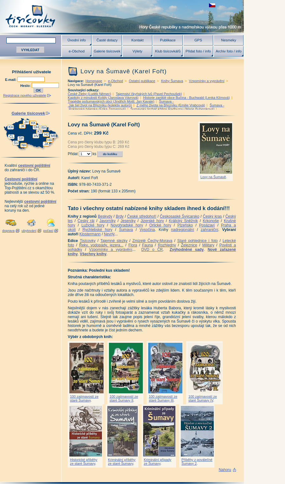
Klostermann (90, 234)
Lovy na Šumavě (213, 177)
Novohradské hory (127, 225)
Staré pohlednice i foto (197, 241)
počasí (48, 231)
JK (23, 126)
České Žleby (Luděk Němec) (89, 94)
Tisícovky (88, 241)
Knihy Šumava (172, 81)
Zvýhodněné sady (187, 249)
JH (26, 122)
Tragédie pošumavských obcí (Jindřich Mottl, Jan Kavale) (111, 101)
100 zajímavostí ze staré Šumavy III (163, 398)
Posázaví (207, 225)
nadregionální (182, 229)
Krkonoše (211, 221)
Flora (132, 245)
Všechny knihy (93, 254)
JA (46, 144)
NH (24, 145)
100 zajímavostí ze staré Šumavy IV (202, 398)
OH (36, 127)
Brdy (120, 216)
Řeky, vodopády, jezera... (101, 245)
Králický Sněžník (183, 221)
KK (33, 123)
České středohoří (141, 216)
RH (44, 128)
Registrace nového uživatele (24, 95)
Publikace (167, 40)
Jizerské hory (152, 221)
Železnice (189, 245)
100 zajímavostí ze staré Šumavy (84, 398)
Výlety (137, 51)
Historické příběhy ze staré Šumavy (83, 461)
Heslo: (26, 86)
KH (11, 127)
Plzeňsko (185, 225)
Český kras (212, 216)
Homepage (94, 81)
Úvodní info (76, 40)
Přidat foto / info (198, 51)
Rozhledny (167, 245)
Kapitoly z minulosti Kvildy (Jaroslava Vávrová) (103, 98)
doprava (8, 231)
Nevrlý (109, 234)
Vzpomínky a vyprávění (207, 81)
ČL (12, 136)
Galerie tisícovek (107, 51)
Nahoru (225, 470)
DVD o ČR (152, 249)
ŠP (21, 138)
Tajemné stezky (113, 241)
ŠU (16, 143)
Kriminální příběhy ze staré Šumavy (122, 461)
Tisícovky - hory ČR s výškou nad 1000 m (122, 16)
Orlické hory (160, 225)
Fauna (147, 245)
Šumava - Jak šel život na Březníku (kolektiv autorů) (121, 103)
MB (53, 136)
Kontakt (137, 40)
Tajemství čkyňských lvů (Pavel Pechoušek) (149, 94)
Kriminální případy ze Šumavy (157, 461)
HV (36, 136)
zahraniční (209, 229)
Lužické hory (92, 225)
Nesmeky (228, 40)
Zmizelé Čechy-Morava (152, 241)
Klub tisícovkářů (167, 51)
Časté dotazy (107, 40)
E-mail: (11, 80)
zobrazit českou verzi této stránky (212, 5)
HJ (46, 134)
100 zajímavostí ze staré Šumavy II (124, 398)
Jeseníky (128, 221)
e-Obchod (77, 51)
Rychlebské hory (97, 229)
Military (208, 245)
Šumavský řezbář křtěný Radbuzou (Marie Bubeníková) (172, 109)
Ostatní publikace (142, 81)
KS (39, 131)
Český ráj (86, 221)
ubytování (29, 231)
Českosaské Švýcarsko (180, 216)
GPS (198, 40)
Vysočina (147, 229)
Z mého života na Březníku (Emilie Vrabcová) (170, 105)
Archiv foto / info (229, 51)
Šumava (126, 229)
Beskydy (105, 216)
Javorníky (107, 221)
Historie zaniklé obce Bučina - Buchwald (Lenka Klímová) (186, 98)
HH (50, 140)
